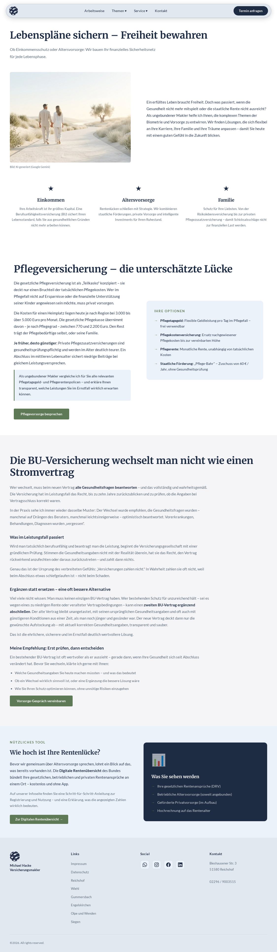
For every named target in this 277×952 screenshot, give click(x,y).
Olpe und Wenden (83, 913)
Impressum (79, 864)
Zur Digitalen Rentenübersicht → (39, 819)
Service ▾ (140, 11)
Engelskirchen (81, 905)
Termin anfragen (250, 11)
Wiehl (75, 889)
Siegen (75, 922)
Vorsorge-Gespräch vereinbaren (41, 701)
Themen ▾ (119, 11)
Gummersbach (81, 897)
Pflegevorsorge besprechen (41, 414)
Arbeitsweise (94, 11)
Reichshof (77, 880)
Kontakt (161, 11)
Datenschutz (80, 872)
